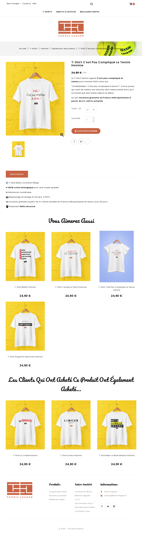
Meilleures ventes (89, 12)
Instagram (114, 506)
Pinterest (87, 141)
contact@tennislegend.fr (115, 495)
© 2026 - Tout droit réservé (71, 529)
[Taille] (90, 110)
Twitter (108, 506)
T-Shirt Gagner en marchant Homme (25, 357)
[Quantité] (88, 120)
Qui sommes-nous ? (84, 503)
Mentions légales (82, 495)
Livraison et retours (83, 491)
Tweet (80, 141)
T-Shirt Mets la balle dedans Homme (117, 455)
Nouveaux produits (57, 495)
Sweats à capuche (66, 12)
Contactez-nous (82, 511)
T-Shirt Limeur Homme (71, 455)
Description (17, 174)
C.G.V (77, 499)
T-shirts (47, 12)
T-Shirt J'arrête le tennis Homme (71, 287)
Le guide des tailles (58, 491)
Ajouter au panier (86, 131)
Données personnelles (85, 507)
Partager (74, 141)
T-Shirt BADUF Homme (25, 287)
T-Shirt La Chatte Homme (25, 455)
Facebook (101, 506)
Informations (109, 484)
